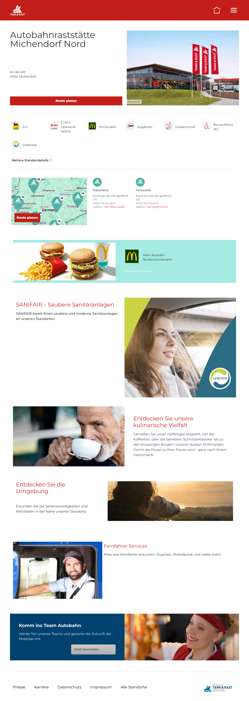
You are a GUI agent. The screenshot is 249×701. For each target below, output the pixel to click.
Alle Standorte (134, 687)
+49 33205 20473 (157, 207)
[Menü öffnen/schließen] (234, 10)
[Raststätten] (17, 10)
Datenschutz (70, 687)
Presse (19, 687)
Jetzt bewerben (93, 649)
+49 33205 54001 (114, 207)
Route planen (66, 101)
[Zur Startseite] (217, 10)
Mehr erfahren (138, 271)
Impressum (101, 687)
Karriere (41, 687)
